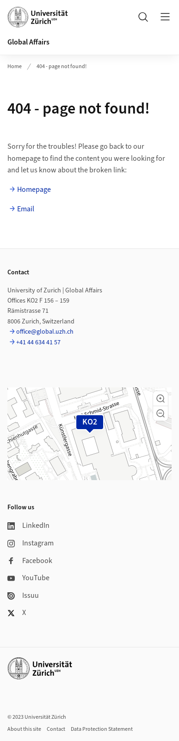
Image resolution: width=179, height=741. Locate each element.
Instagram (30, 543)
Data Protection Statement (102, 729)
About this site (24, 729)
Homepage (34, 189)
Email (25, 209)
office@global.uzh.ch (45, 331)
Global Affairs (28, 42)
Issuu (23, 595)
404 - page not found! (61, 66)
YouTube (28, 578)
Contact (56, 729)
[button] (160, 398)
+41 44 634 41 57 (38, 342)
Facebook (29, 561)
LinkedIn (28, 525)
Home (14, 66)
